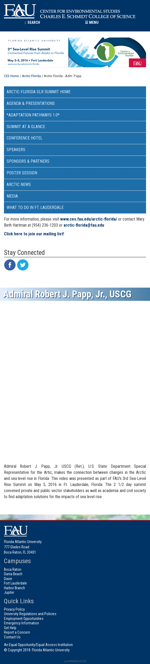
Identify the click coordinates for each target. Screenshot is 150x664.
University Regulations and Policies (30, 614)
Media (12, 196)
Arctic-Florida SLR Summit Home (38, 91)
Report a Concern (17, 632)
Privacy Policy (14, 609)
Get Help (10, 628)
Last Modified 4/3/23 (75, 661)
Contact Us (12, 637)
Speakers (16, 149)
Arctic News (19, 184)
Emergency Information (21, 623)
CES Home (11, 76)
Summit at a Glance (26, 126)
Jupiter (9, 592)
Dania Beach (13, 574)
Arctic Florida (31, 76)
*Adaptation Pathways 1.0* (33, 115)
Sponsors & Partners (28, 161)
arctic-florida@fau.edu (84, 225)
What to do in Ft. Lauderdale (35, 207)
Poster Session (22, 172)
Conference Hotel (24, 138)
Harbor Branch (14, 588)
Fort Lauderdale (15, 583)
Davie (8, 579)
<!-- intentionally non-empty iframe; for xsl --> (75, 382)
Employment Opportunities (23, 618)
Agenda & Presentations (31, 103)
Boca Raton (12, 569)
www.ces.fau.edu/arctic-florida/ (88, 219)
